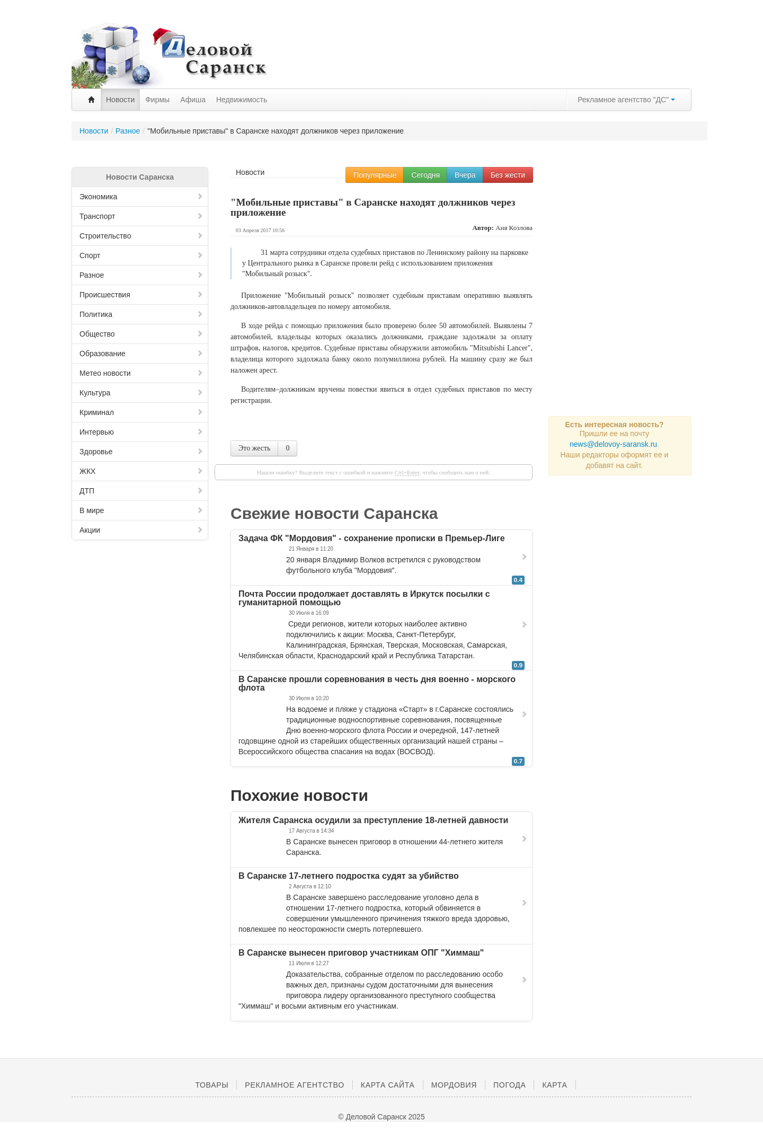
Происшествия (141, 294)
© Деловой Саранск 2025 (381, 1117)
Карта (554, 1085)
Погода (509, 1085)
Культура (141, 393)
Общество (141, 334)
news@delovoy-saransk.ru (613, 444)
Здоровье (141, 451)
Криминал (141, 412)
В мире (141, 510)
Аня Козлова (514, 228)
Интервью (141, 432)
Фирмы (157, 99)
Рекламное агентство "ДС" (626, 99)
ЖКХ (141, 471)
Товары (211, 1085)
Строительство (141, 236)
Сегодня (425, 175)
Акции (141, 530)
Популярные (374, 175)
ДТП (141, 491)
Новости (120, 99)
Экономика (141, 196)
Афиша (193, 99)
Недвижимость (241, 99)
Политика (141, 314)
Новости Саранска (140, 177)
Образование (141, 353)
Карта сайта (388, 1085)
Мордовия (454, 1085)
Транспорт (141, 216)
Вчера (465, 175)
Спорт (141, 255)
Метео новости (141, 373)
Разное (141, 275)
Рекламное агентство (294, 1085)
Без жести (508, 175)
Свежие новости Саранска (334, 513)
